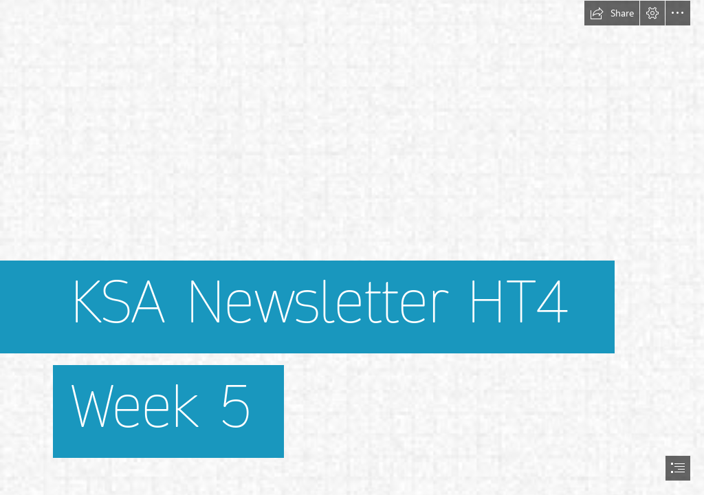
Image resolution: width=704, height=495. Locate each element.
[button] (611, 13)
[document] (352, 247)
